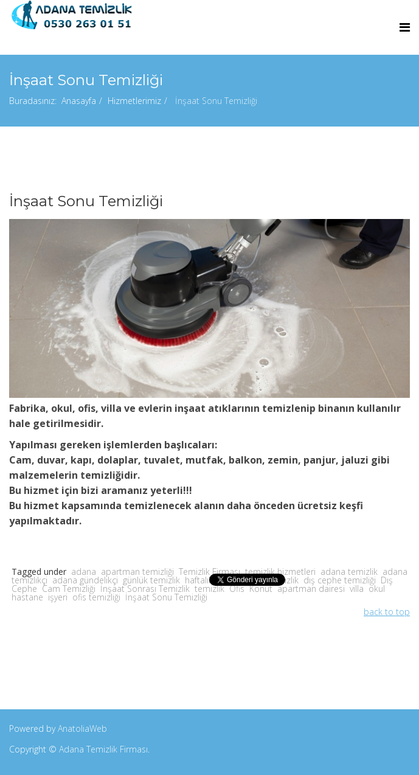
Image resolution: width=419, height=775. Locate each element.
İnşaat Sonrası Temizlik (145, 588)
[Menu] (405, 27)
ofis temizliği (96, 597)
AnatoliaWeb (82, 728)
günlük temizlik (151, 580)
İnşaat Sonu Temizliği (166, 597)
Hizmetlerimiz (134, 100)
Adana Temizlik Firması (103, 749)
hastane (27, 597)
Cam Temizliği (68, 588)
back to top (387, 611)
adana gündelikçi (85, 580)
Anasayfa (78, 100)
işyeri (58, 597)
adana (83, 571)
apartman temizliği (137, 571)
